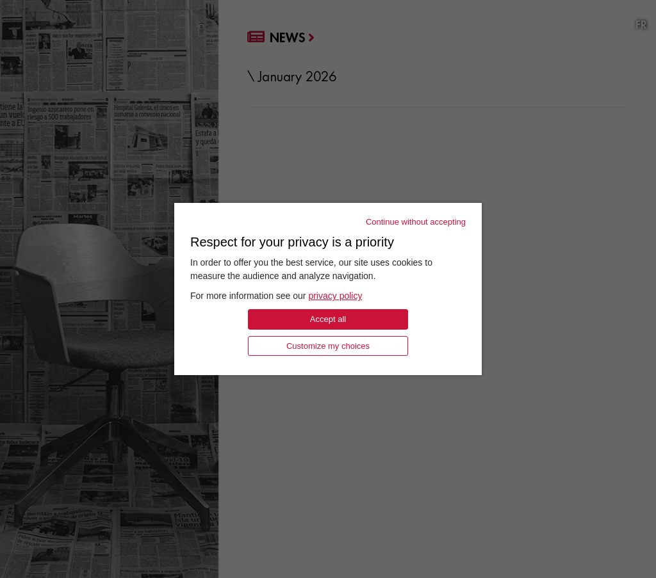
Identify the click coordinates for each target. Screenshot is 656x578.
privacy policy (335, 296)
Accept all (328, 319)
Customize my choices (328, 346)
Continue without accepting (416, 222)
